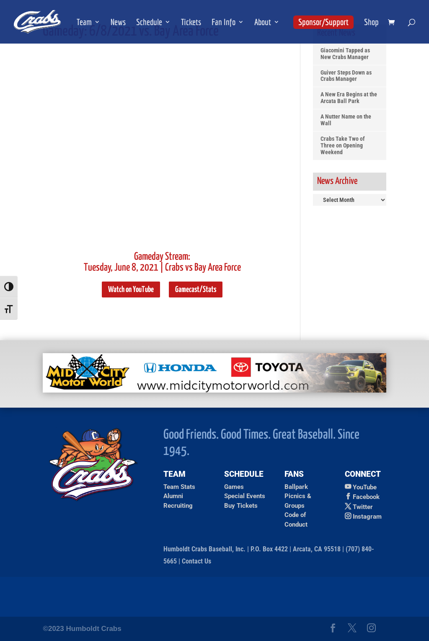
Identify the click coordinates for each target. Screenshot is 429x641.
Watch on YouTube (131, 290)
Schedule (149, 23)
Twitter (363, 507)
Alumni (173, 496)
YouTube (365, 487)
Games (234, 487)
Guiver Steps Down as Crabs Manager (346, 76)
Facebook (366, 497)
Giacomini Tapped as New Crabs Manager (345, 54)
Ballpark (296, 487)
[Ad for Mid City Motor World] (214, 390)
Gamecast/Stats (195, 290)
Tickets (191, 23)
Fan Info (223, 23)
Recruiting (178, 505)
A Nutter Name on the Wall (345, 120)
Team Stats (179, 487)
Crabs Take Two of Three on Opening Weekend (342, 145)
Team (84, 23)
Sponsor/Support (323, 22)
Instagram (367, 516)
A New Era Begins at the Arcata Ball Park (348, 98)
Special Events (244, 496)
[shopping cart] (393, 23)
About (262, 23)
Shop (371, 23)
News (118, 23)
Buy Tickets (241, 505)
